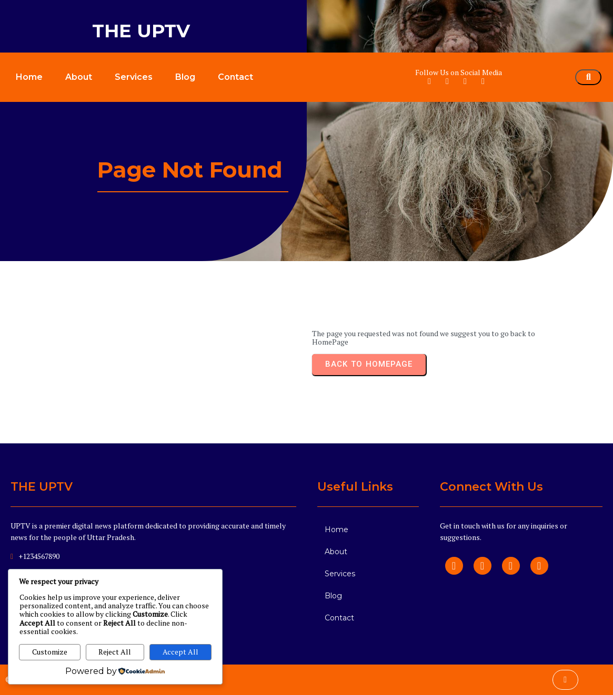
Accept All (180, 652)
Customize (49, 652)
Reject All (114, 652)
